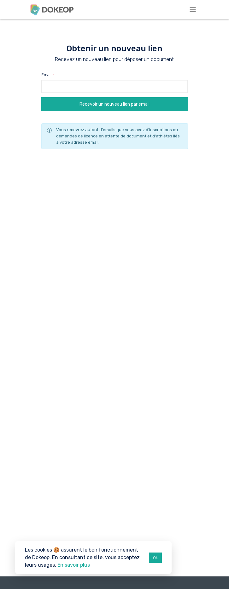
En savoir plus (73, 565)
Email (46, 74)
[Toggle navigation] (193, 9)
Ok (155, 557)
